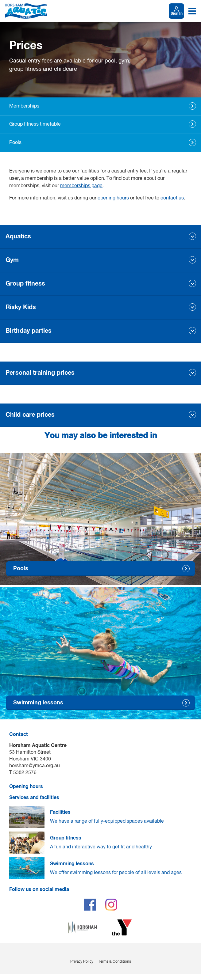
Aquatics (18, 236)
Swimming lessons (38, 703)
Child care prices (30, 415)
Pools (15, 142)
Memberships (24, 106)
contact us (172, 198)
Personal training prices (40, 373)
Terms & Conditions (114, 962)
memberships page (81, 186)
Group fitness (25, 284)
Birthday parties (29, 331)
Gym (12, 260)
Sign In (177, 14)
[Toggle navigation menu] (192, 11)
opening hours (113, 198)
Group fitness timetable (35, 124)
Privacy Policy (81, 962)
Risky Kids (21, 307)
